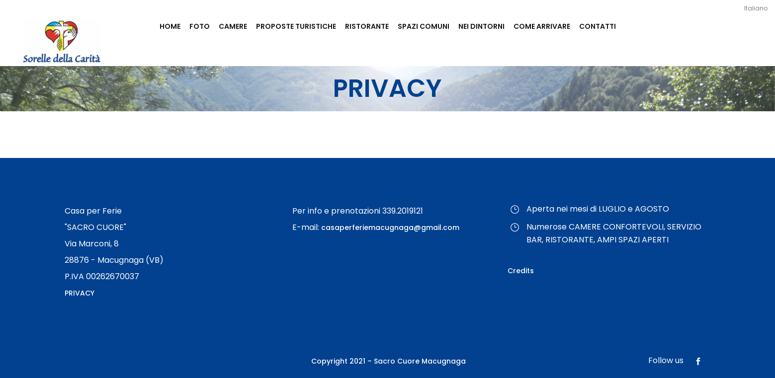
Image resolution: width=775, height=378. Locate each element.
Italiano (756, 8)
